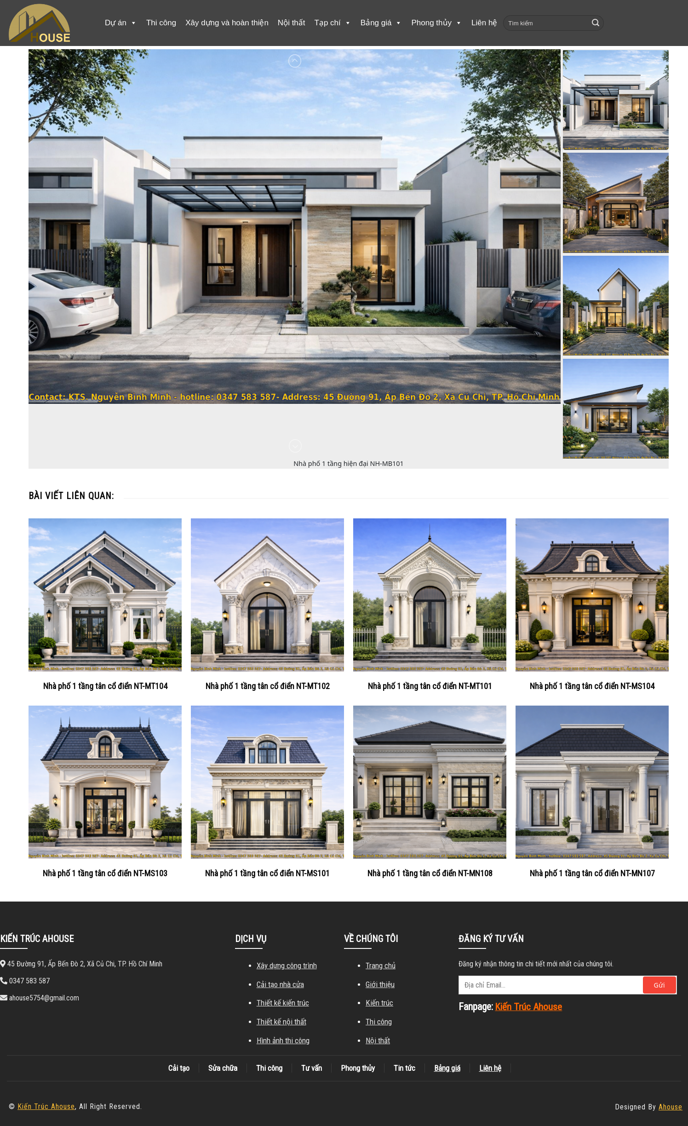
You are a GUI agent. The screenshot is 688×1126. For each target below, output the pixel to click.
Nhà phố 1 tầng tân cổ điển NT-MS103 (105, 873)
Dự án (121, 23)
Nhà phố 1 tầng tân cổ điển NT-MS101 (267, 873)
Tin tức (404, 1068)
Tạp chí (333, 23)
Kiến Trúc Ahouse (46, 1106)
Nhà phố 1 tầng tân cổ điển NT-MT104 (105, 686)
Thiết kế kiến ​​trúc (283, 1002)
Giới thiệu (380, 984)
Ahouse (670, 1107)
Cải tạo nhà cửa (280, 984)
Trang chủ (381, 965)
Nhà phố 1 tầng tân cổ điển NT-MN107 (592, 873)
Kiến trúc (379, 1002)
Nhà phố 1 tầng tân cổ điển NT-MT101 (430, 686)
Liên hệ (484, 22)
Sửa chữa (222, 1068)
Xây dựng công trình (287, 965)
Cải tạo (178, 1068)
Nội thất (291, 22)
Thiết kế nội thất (281, 1021)
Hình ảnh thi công (283, 1040)
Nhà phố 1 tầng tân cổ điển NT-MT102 (268, 686)
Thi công (161, 22)
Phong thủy (436, 23)
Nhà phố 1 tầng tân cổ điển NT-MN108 (430, 873)
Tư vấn (311, 1068)
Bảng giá (381, 23)
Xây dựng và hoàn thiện (227, 22)
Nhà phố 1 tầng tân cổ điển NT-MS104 (592, 686)
